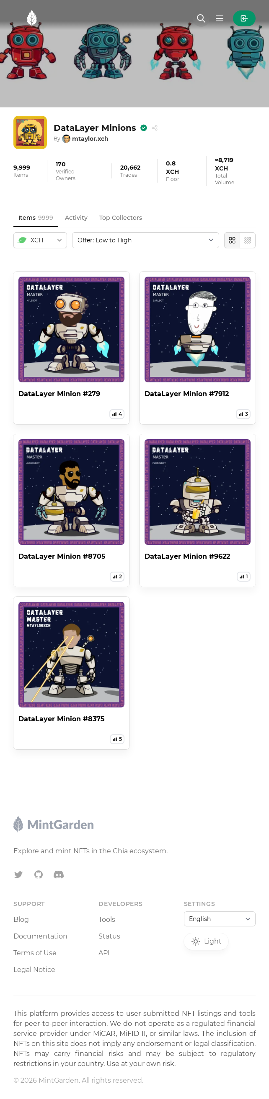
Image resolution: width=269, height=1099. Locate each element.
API (104, 953)
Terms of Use (35, 953)
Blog (21, 919)
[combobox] (40, 240)
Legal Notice (34, 970)
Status (109, 936)
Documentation (40, 936)
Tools (106, 919)
